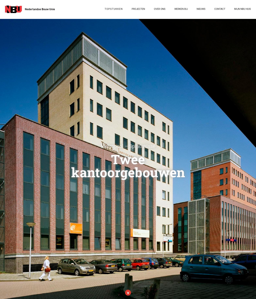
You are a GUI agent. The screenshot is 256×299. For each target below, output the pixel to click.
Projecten (138, 8)
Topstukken (114, 8)
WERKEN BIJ (181, 8)
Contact (219, 8)
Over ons (159, 8)
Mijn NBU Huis (242, 8)
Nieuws (201, 8)
